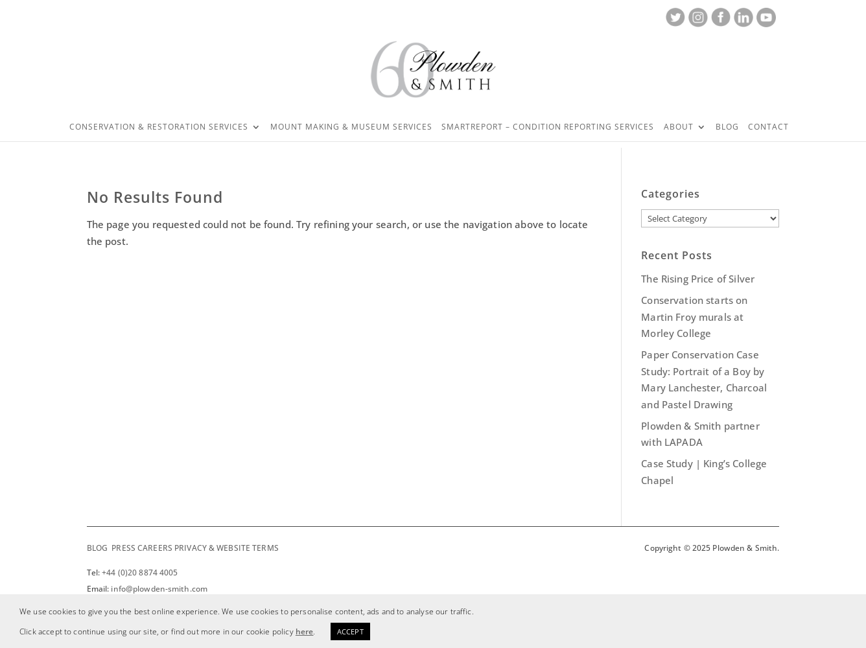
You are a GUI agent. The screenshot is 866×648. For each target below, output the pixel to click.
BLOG (97, 547)
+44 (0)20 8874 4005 (140, 572)
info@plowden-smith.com (159, 588)
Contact (768, 127)
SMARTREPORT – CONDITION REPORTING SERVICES (547, 127)
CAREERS (154, 547)
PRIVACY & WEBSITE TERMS (226, 547)
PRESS (123, 547)
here (305, 631)
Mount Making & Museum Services (351, 127)
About (679, 127)
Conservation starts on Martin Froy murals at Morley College (694, 317)
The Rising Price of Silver (698, 278)
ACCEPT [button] (350, 631)
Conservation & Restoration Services (158, 127)
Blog (727, 127)
